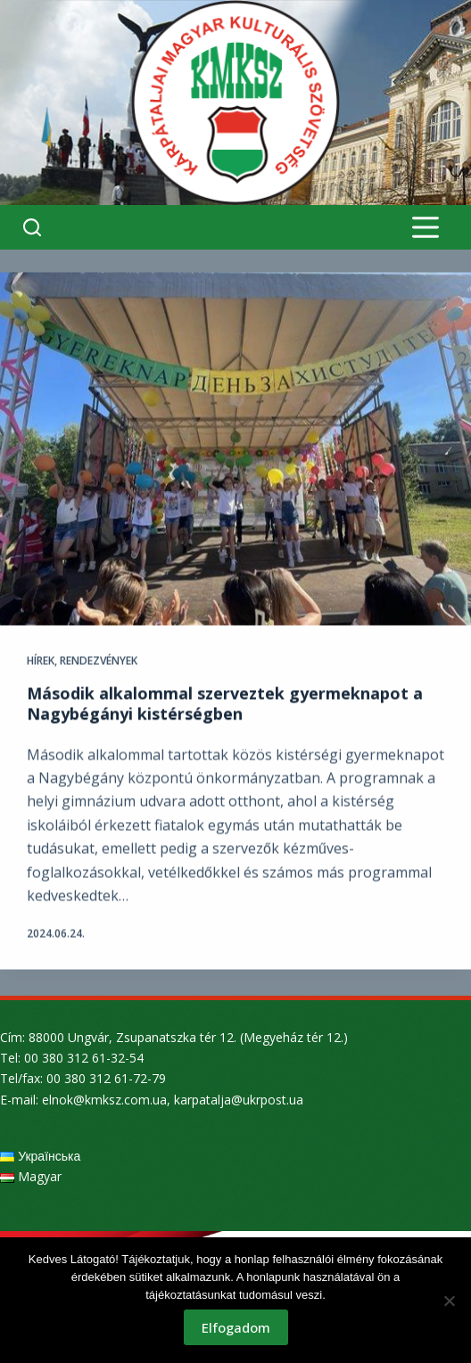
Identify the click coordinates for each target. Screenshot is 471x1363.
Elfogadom (236, 1327)
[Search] (32, 227)
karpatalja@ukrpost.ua (238, 1099)
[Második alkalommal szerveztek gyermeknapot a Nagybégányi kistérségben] (235, 449)
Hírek (40, 661)
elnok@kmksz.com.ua (104, 1099)
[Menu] (425, 227)
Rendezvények (98, 661)
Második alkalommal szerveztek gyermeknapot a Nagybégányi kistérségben (225, 704)
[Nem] (449, 1301)
